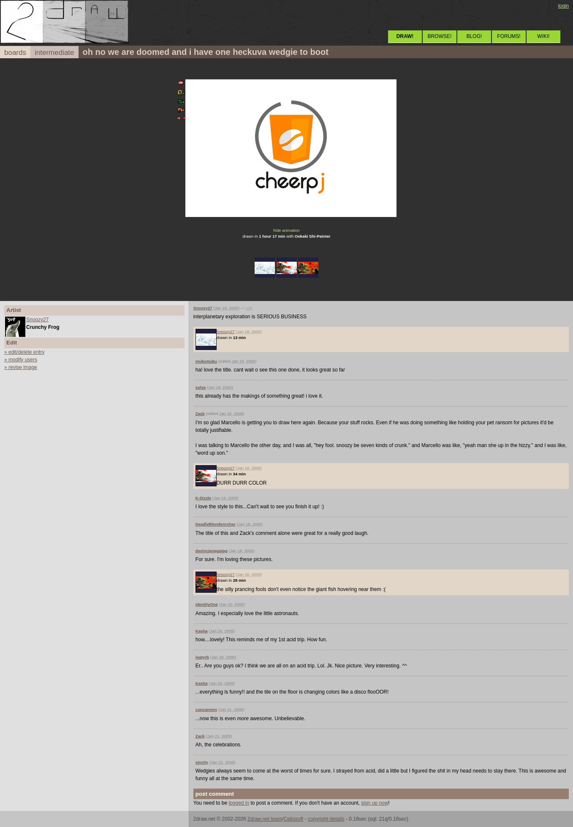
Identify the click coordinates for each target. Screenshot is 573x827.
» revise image (20, 367)
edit (249, 308)
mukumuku (206, 361)
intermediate (54, 53)
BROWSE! (440, 36)
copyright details (326, 819)
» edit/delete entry (24, 352)
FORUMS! (508, 36)
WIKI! (543, 36)
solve (201, 387)
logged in (238, 803)
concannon (206, 709)
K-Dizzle (203, 498)
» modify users (20, 360)
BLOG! (474, 36)
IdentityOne (207, 604)
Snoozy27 (37, 320)
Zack (200, 413)
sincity (202, 762)
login (563, 6)
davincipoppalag (212, 550)
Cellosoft (293, 819)
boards (15, 53)
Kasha (202, 631)
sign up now (374, 803)
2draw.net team (264, 819)
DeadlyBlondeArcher (216, 524)
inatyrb (202, 657)
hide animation (286, 230)
